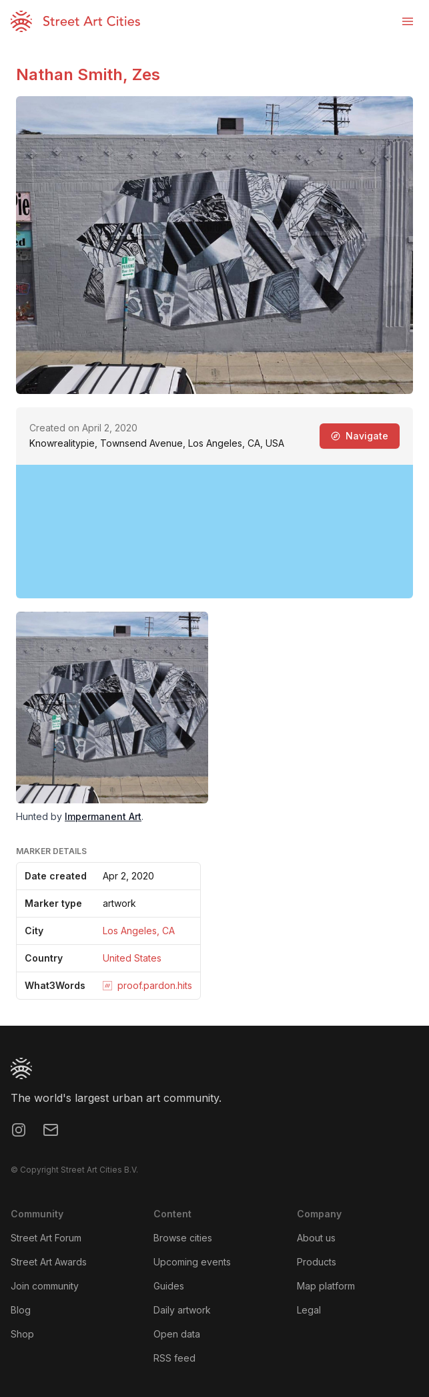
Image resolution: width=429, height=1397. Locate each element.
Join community (45, 1285)
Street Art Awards (49, 1261)
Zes (146, 74)
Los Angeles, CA (139, 930)
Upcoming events (192, 1261)
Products (316, 1261)
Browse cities (182, 1237)
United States (132, 958)
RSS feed (174, 1358)
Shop (22, 1334)
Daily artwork (182, 1310)
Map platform (326, 1285)
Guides (168, 1285)
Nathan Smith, (74, 74)
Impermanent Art (103, 816)
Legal (309, 1310)
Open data (176, 1334)
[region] (214, 531)
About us (316, 1237)
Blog (21, 1310)
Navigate (359, 435)
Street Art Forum (46, 1237)
